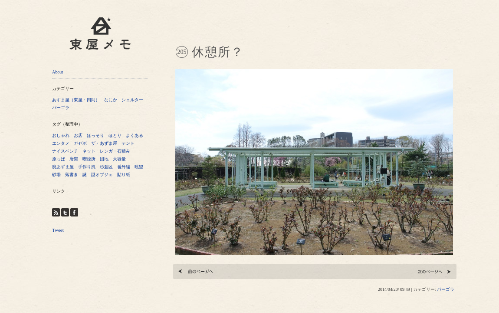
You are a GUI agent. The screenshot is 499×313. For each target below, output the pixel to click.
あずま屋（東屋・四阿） (76, 99)
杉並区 (106, 166)
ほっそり (95, 135)
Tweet (58, 230)
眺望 (139, 166)
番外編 (123, 166)
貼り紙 (123, 174)
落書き (71, 174)
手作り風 (86, 166)
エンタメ (60, 143)
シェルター (132, 99)
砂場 (56, 174)
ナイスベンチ (65, 151)
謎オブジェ (102, 174)
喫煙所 (88, 158)
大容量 (119, 158)
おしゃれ (60, 135)
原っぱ (58, 158)
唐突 (73, 158)
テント (128, 143)
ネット (88, 151)
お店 (78, 135)
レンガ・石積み (115, 151)
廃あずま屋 (63, 166)
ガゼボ (80, 143)
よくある (134, 135)
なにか (110, 99)
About (57, 72)
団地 (104, 158)
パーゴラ (60, 107)
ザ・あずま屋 (104, 143)
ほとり (114, 135)
